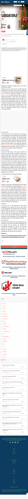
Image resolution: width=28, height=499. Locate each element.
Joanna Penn (4, 383)
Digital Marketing (6, 336)
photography (5, 316)
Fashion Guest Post (5, 490)
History (4, 303)
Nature (4, 311)
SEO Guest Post (17, 489)
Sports (4, 306)
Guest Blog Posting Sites (8, 491)
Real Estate (5, 341)
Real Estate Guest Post (23, 489)
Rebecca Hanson (5, 378)
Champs (3, 389)
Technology (5, 313)
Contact (14, 450)
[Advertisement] (14, 121)
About (14, 448)
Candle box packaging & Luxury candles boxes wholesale (11, 411)
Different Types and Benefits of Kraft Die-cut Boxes (10, 417)
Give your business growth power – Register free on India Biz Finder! (14, 276)
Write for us (14, 453)
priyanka (3, 395)
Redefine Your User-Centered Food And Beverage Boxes (11, 370)
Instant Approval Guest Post (18, 490)
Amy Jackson (4, 419)
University (4, 349)
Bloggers (14, 471)
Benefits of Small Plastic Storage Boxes (8, 365)
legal (14, 463)
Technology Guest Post (10, 489)
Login (14, 479)
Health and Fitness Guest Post (17, 491)
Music (4, 344)
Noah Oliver (7, 39)
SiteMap (14, 482)
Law (3, 346)
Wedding (4, 339)
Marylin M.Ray (4, 401)
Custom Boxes (4, 413)
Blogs (14, 469)
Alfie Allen (4, 425)
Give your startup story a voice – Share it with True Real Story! (14, 294)
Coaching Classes (6, 331)
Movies (4, 321)
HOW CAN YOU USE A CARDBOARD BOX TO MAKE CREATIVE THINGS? (12, 393)
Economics (5, 354)
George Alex (4, 432)
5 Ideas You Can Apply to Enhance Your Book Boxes (10, 399)
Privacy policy (14, 461)
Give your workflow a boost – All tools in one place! (14, 256)
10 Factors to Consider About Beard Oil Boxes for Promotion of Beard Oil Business (12, 430)
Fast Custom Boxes (5, 372)
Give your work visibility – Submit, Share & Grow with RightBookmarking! (14, 268)
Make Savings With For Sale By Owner (8, 387)
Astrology (4, 323)
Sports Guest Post (11, 490)
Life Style (4, 308)
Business (3, 31)
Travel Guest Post (4, 489)
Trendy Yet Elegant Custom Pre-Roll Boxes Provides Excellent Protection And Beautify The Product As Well (12, 423)
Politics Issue (5, 318)
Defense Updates (6, 326)
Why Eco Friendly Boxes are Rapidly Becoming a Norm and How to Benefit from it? (12, 406)
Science (4, 356)
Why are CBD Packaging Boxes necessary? (9, 376)
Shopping (4, 351)
